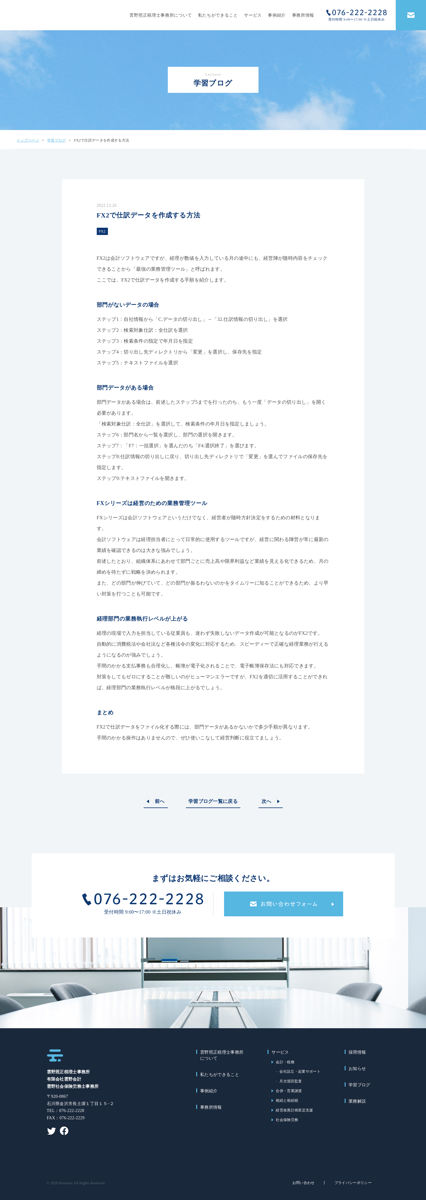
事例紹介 (277, 15)
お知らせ (357, 1068)
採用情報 (357, 1052)
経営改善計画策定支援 (294, 1110)
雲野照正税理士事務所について (160, 15)
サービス (253, 15)
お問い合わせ (303, 1183)
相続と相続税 (287, 1100)
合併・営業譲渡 (289, 1091)
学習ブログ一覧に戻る (213, 801)
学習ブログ (359, 1085)
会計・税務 (285, 1062)
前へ (160, 801)
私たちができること (218, 15)
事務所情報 (303, 15)
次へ (267, 801)
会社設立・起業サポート (299, 1071)
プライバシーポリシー (353, 1183)
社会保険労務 (287, 1120)
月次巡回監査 (290, 1081)
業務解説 (357, 1101)
